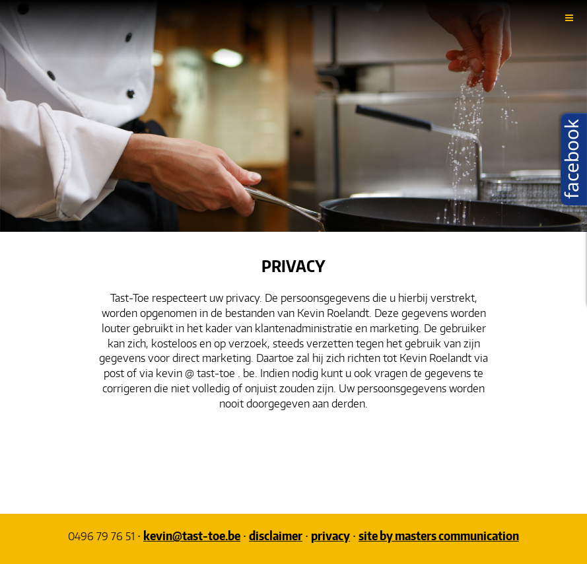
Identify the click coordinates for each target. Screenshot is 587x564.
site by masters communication (439, 535)
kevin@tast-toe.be (191, 535)
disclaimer (275, 535)
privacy (330, 535)
